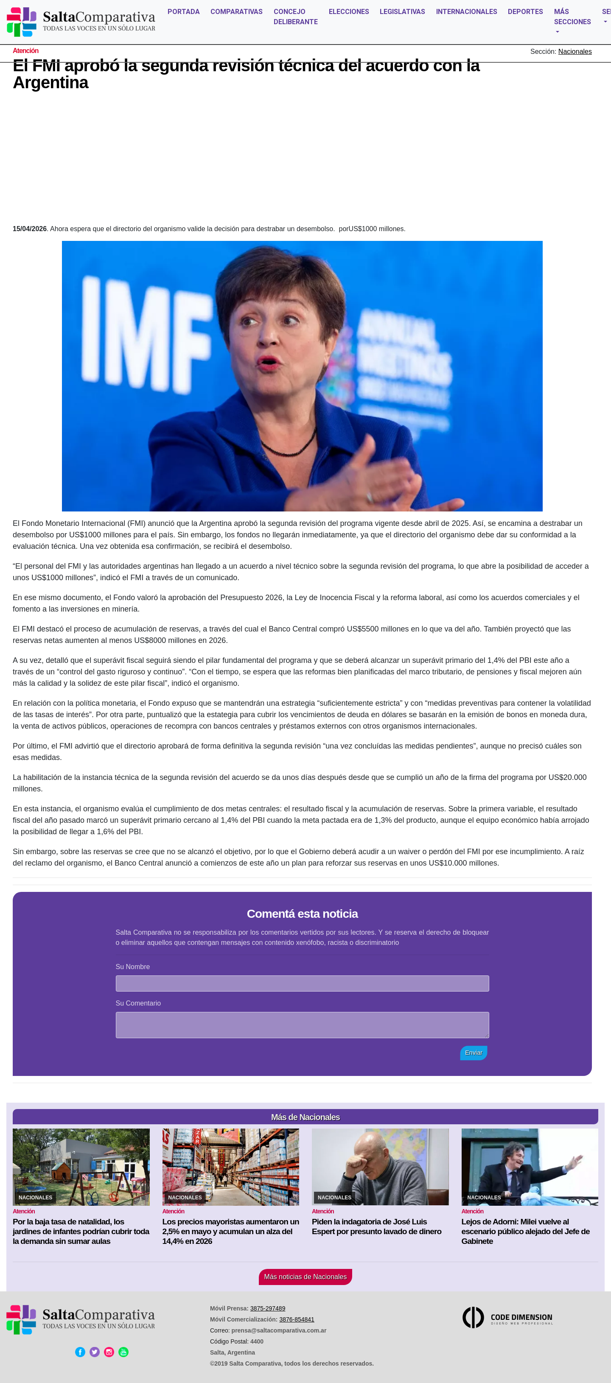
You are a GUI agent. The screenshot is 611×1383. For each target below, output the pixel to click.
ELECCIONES (349, 12)
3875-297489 (268, 1308)
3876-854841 (296, 1319)
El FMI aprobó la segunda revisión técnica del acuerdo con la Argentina (246, 74)
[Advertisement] (302, 160)
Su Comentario (138, 1003)
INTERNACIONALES (466, 12)
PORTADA (184, 12)
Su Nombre (133, 966)
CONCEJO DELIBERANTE (296, 17)
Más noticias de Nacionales (305, 1276)
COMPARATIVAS (236, 12)
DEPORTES (525, 12)
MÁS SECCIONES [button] (572, 17)
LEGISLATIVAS (402, 12)
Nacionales (575, 51)
